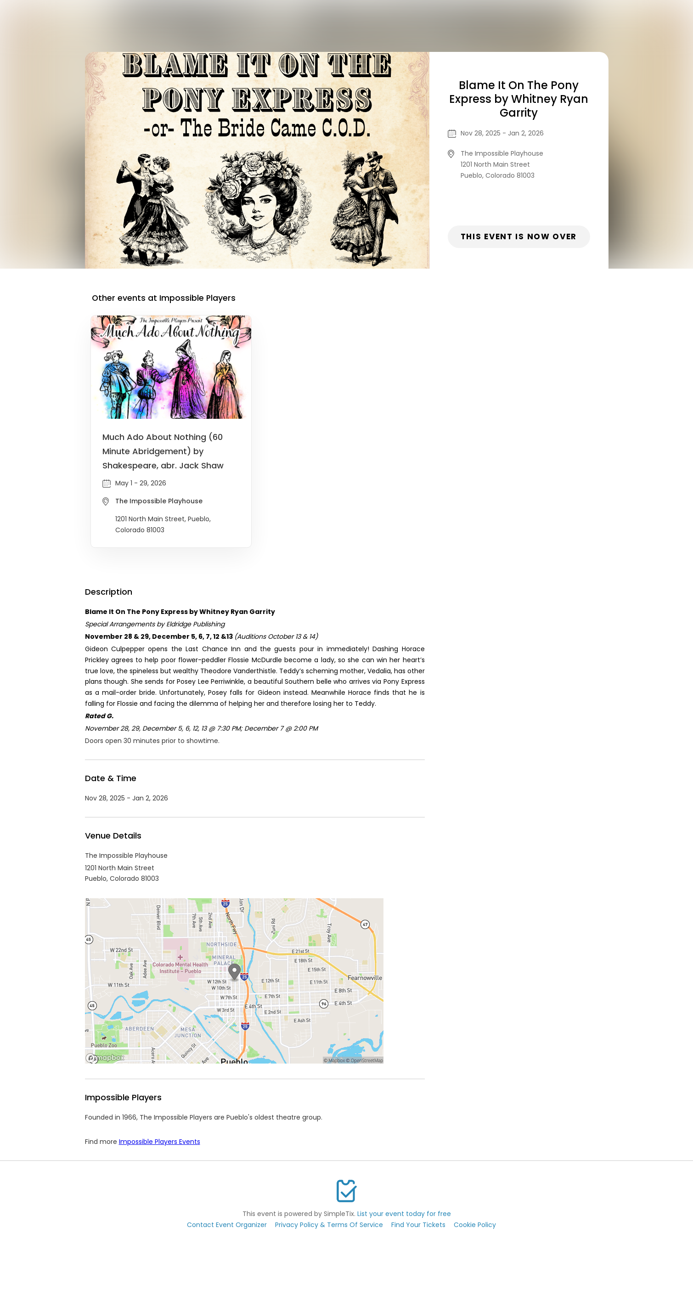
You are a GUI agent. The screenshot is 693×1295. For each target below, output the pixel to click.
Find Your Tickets (418, 1224)
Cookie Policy (475, 1224)
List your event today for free (404, 1213)
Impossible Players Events (159, 1141)
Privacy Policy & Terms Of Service (329, 1224)
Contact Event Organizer (227, 1224)
